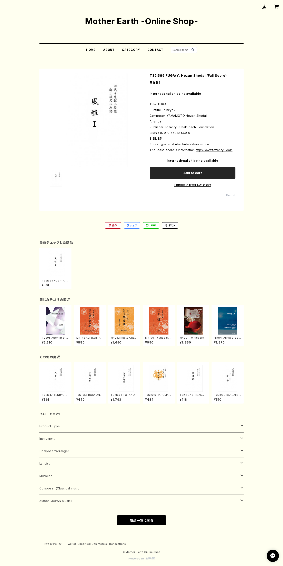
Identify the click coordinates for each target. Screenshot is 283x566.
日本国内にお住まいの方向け (192, 185)
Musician (45, 476)
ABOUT (109, 49)
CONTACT (155, 49)
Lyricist (44, 463)
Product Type (49, 426)
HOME (91, 49)
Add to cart (192, 173)
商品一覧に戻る (141, 520)
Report (230, 195)
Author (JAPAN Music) (55, 501)
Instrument (47, 438)
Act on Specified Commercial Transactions (97, 543)
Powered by (141, 558)
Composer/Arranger (54, 451)
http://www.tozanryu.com (214, 150)
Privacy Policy (52, 543)
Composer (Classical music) (60, 488)
